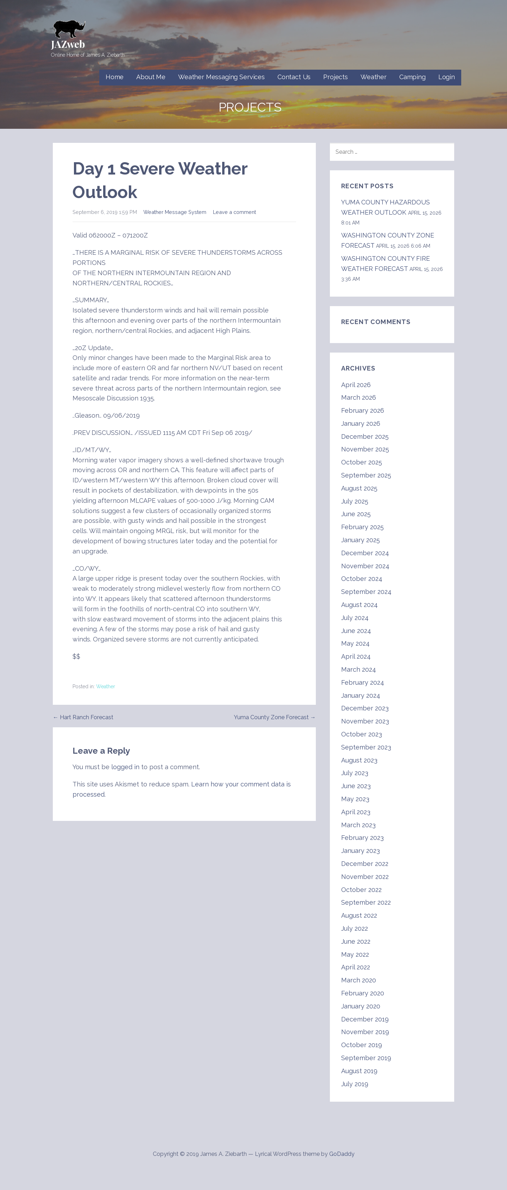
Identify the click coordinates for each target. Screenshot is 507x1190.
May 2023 (355, 799)
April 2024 (356, 656)
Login (446, 77)
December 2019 (365, 1019)
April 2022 (355, 967)
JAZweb (68, 43)
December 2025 (365, 436)
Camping (412, 77)
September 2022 (366, 902)
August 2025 (359, 488)
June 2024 (356, 630)
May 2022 (355, 954)
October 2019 (361, 1045)
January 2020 (360, 1006)
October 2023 (361, 734)
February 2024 (362, 682)
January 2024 (360, 695)
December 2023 (365, 708)
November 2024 (365, 566)
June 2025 (356, 514)
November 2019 (365, 1032)
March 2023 (358, 825)
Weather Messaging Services (221, 77)
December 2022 (364, 863)
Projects (335, 77)
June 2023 (356, 786)
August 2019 (359, 1071)
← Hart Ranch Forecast (83, 717)
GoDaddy (342, 1154)
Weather (374, 77)
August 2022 (359, 915)
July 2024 (355, 617)
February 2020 (362, 993)
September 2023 (366, 747)
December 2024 (365, 553)
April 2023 (355, 812)
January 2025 (360, 540)
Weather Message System (174, 212)
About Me (150, 77)
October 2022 (361, 889)
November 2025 (365, 449)
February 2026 (362, 410)
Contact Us (294, 77)
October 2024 (361, 578)
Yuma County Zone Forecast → (275, 717)
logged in (125, 767)
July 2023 (354, 773)
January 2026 (360, 423)
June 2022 (355, 941)
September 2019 (366, 1058)
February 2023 (362, 837)
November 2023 (365, 721)
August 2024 (359, 604)
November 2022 (365, 876)
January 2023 (360, 850)
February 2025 (362, 527)
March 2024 (358, 669)
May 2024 (355, 643)
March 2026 (358, 397)
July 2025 (354, 501)
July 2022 (354, 928)
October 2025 (361, 462)
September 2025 (366, 475)
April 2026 (356, 384)
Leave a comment (234, 212)
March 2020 (358, 980)
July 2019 (354, 1084)
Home (115, 77)
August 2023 (359, 760)
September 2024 (366, 591)
